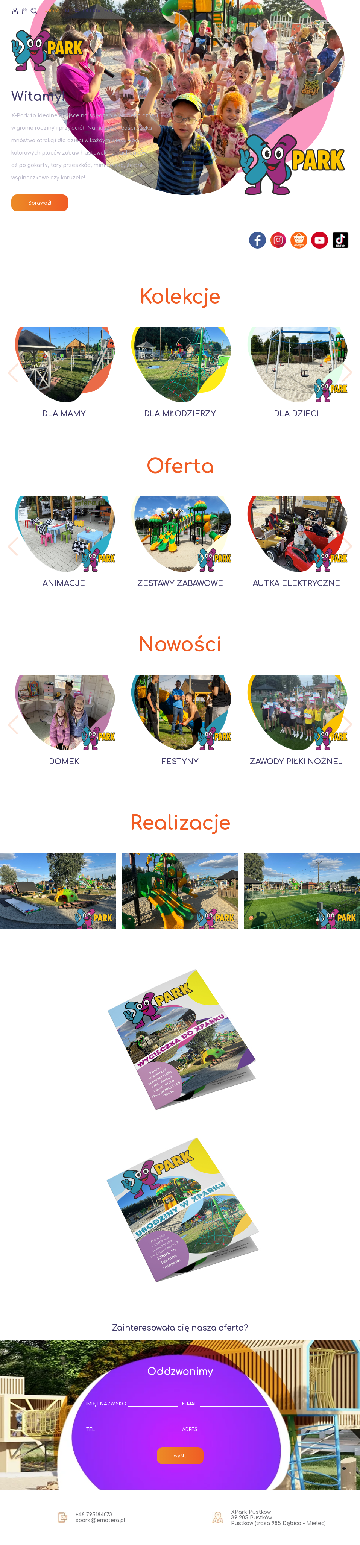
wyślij (180, 1455)
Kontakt (176, 11)
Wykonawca (147, 11)
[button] (13, 372)
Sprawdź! (39, 203)
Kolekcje (116, 11)
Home (54, 11)
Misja (72, 11)
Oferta (91, 11)
